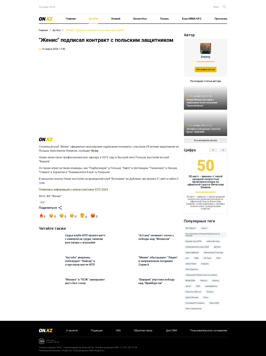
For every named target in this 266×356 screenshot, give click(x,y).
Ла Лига (207, 260)
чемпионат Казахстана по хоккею (201, 277)
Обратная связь (143, 330)
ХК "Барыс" (191, 231)
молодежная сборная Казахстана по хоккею (203, 237)
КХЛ (198, 288)
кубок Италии (192, 300)
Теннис (164, 18)
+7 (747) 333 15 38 (128, 347)
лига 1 (204, 231)
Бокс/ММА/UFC (192, 18)
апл (187, 260)
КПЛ (42, 206)
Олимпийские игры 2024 (197, 249)
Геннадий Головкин (195, 305)
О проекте (72, 330)
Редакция (97, 330)
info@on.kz (67, 350)
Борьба (204, 266)
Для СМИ (171, 330)
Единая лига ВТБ (193, 244)
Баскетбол (140, 18)
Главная (71, 18)
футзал (217, 249)
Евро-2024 (214, 305)
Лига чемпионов (193, 311)
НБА (196, 260)
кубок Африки (192, 255)
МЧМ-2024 (190, 283)
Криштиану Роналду (213, 255)
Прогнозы (221, 18)
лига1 (188, 288)
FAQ (118, 330)
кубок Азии (191, 266)
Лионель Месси (193, 294)
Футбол (93, 18)
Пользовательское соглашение (208, 330)
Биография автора (205, 69)
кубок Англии (213, 244)
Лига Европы (192, 272)
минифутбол (211, 288)
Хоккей (115, 18)
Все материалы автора (205, 143)
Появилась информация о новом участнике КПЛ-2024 (73, 193)
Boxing (216, 283)
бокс (206, 300)
